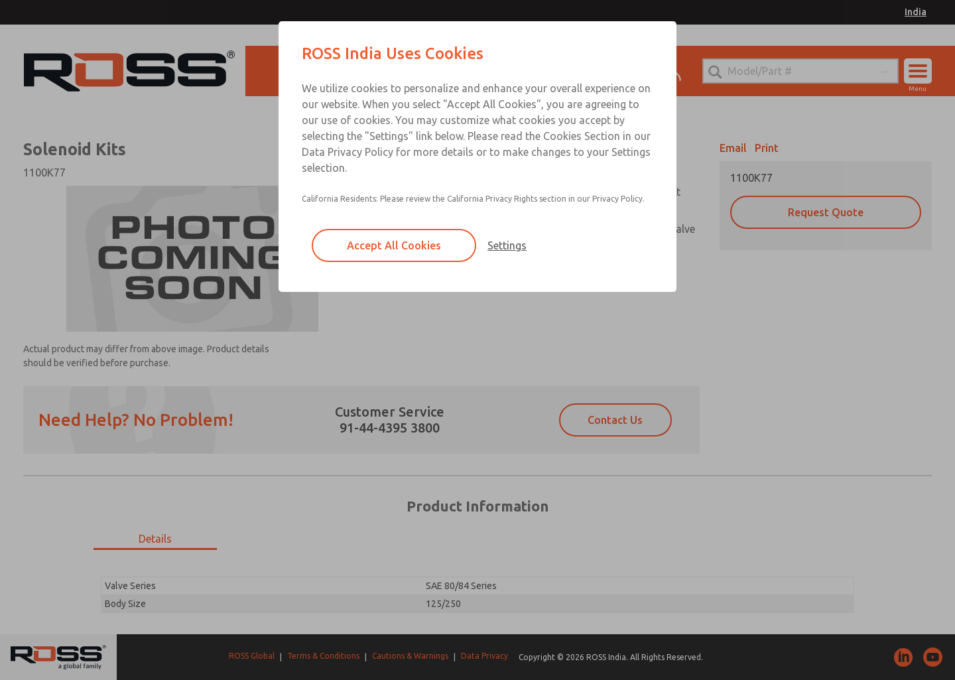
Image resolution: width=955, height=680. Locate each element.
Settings (507, 245)
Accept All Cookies (394, 245)
